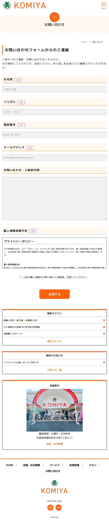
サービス (55, 465)
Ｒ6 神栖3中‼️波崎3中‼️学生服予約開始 (21, 326)
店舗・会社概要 (54, 444)
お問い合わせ (53, 471)
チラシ (92, 465)
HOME (9, 465)
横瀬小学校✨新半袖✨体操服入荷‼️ (20, 320)
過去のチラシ (54, 341)
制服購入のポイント (13, 333)
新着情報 (74, 465)
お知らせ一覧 (54, 370)
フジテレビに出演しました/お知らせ (21, 362)
